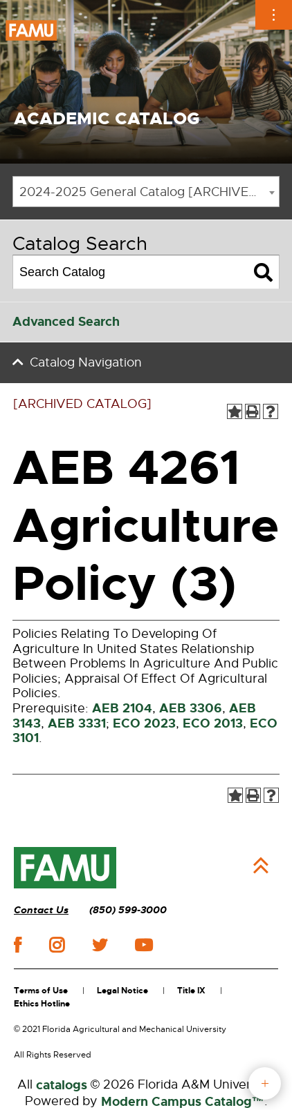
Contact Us (41, 910)
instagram (56, 945)
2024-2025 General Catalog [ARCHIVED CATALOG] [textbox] (149, 191)
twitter (99, 945)
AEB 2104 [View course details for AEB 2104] (122, 708)
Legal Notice (122, 990)
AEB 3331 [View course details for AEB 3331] (77, 723)
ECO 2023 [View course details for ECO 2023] (144, 723)
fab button (264, 1083)
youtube (143, 945)
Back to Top (260, 865)
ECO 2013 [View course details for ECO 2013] (213, 723)
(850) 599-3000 (128, 910)
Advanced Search (66, 321)
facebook (17, 945)
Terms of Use (41, 990)
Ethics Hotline (42, 1003)
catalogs (61, 1085)
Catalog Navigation (86, 362)
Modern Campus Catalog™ (182, 1101)
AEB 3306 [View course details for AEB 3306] (190, 708)
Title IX (191, 990)
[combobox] (146, 191)
